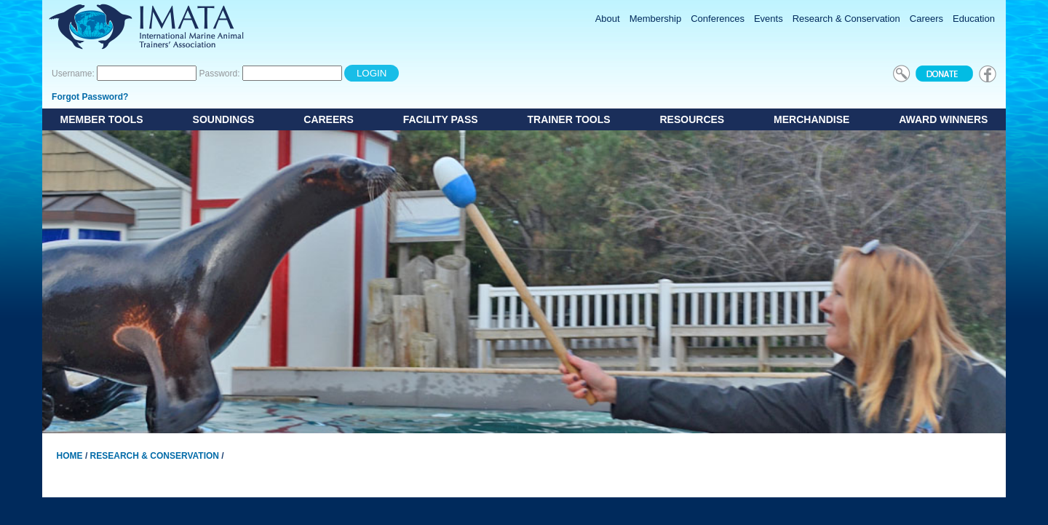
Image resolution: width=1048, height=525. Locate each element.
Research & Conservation (154, 456)
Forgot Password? (90, 97)
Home (70, 456)
